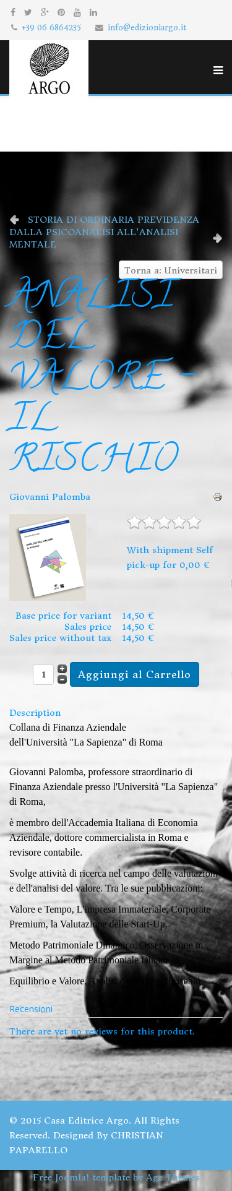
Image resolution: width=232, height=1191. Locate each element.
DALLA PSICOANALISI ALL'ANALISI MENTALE (93, 238)
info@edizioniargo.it (147, 27)
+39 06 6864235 (51, 27)
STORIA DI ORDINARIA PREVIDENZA (113, 219)
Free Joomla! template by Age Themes (116, 1177)
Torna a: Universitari (170, 270)
